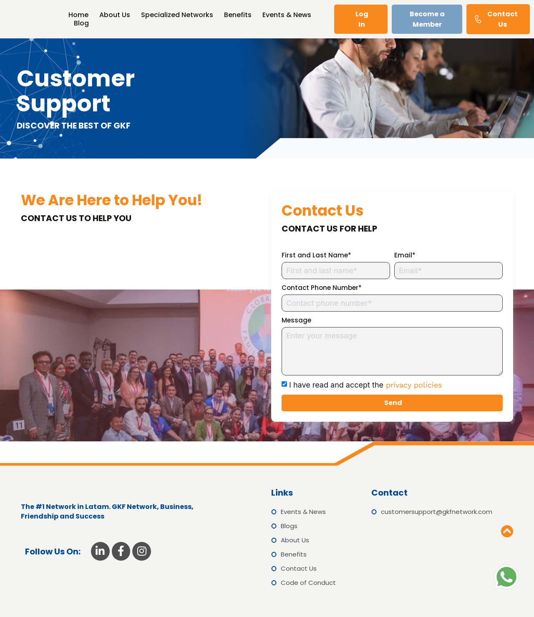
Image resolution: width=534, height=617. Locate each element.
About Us (114, 15)
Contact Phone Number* (322, 287)
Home (78, 15)
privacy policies (412, 384)
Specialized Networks (177, 15)
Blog (81, 23)
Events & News (286, 15)
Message (296, 320)
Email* (405, 255)
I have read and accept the (365, 384)
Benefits (238, 15)
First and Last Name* (316, 255)
